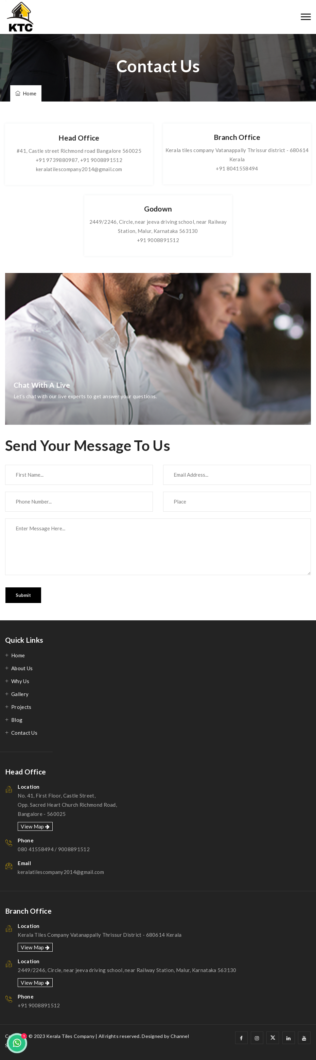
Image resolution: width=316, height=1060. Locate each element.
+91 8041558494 (237, 168)
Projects (21, 707)
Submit (23, 595)
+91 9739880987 (57, 160)
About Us (22, 668)
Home (25, 93)
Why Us (20, 681)
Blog (16, 720)
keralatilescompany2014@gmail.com (79, 169)
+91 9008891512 (101, 160)
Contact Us (24, 733)
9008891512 (74, 849)
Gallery (20, 694)
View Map (35, 826)
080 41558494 (36, 849)
